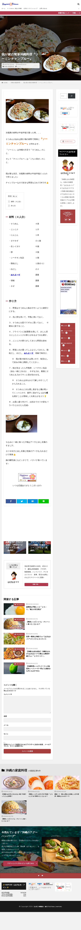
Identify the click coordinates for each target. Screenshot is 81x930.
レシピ (19, 66)
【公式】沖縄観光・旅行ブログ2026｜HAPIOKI (47, 913)
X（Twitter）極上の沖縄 (17, 8)
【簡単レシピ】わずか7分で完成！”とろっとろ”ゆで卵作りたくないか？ (40, 799)
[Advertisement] (40, 30)
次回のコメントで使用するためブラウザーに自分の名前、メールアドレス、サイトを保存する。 (27, 747)
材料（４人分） (15, 201)
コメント (8, 696)
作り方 (12, 205)
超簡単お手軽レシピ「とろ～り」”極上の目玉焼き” (38, 608)
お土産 (67, 326)
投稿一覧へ (35, 584)
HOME (5, 82)
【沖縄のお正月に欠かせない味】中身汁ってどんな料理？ (13, 798)
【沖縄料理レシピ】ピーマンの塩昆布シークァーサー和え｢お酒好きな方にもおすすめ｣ (38, 671)
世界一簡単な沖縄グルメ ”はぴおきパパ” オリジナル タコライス (38, 640)
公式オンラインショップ (37, 8)
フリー (67, 340)
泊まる (67, 353)
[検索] (71, 95)
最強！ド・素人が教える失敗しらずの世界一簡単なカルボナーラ (66, 798)
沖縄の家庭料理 (9, 66)
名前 (5, 718)
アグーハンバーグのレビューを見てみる (20, 869)
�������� (71, 309)
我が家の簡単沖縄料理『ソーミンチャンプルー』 (38, 82)
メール (6, 727)
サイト (6, 736)
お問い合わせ (52, 8)
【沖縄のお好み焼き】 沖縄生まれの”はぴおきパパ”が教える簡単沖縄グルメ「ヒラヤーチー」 (38, 656)
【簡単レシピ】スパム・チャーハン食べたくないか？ (38, 623)
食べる (67, 364)
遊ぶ (66, 359)
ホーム (4, 8)
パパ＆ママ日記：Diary (67, 332)
